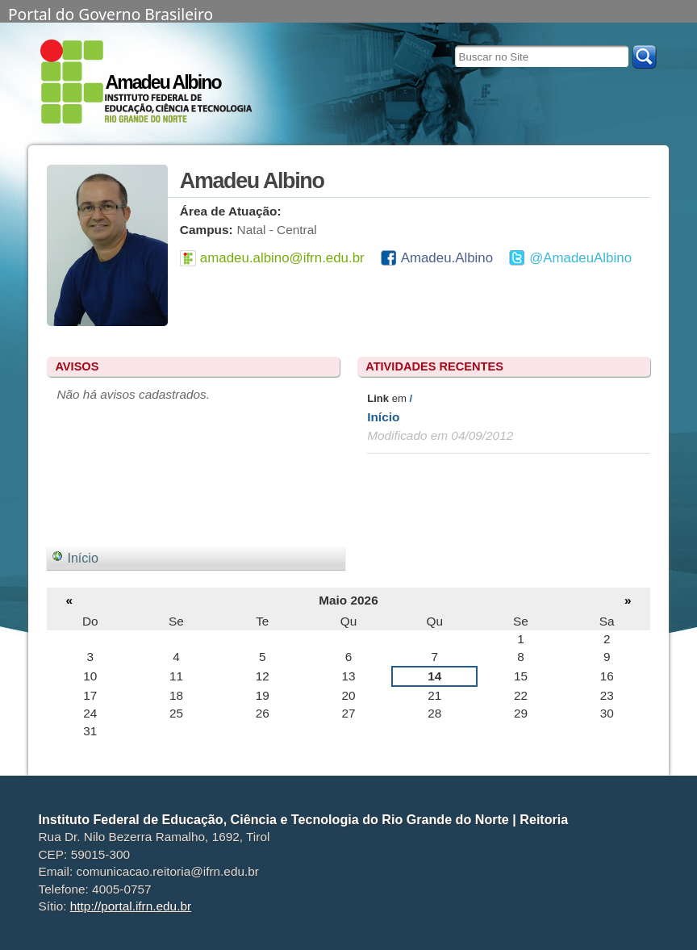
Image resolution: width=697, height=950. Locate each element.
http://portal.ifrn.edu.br (130, 906)
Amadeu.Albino (447, 258)
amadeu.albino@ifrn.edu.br (282, 258)
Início (383, 417)
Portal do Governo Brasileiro (110, 13)
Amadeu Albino (162, 82)
